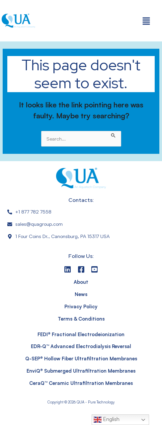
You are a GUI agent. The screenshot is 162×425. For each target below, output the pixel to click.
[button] (146, 21)
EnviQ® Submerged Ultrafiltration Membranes (81, 371)
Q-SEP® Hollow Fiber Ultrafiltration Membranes (81, 358)
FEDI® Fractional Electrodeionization (81, 334)
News (81, 294)
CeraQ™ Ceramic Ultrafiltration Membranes (81, 383)
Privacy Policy (81, 306)
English (107, 420)
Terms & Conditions (81, 319)
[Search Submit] (113, 134)
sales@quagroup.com (39, 224)
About (81, 282)
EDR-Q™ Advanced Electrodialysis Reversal (81, 346)
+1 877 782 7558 (33, 212)
